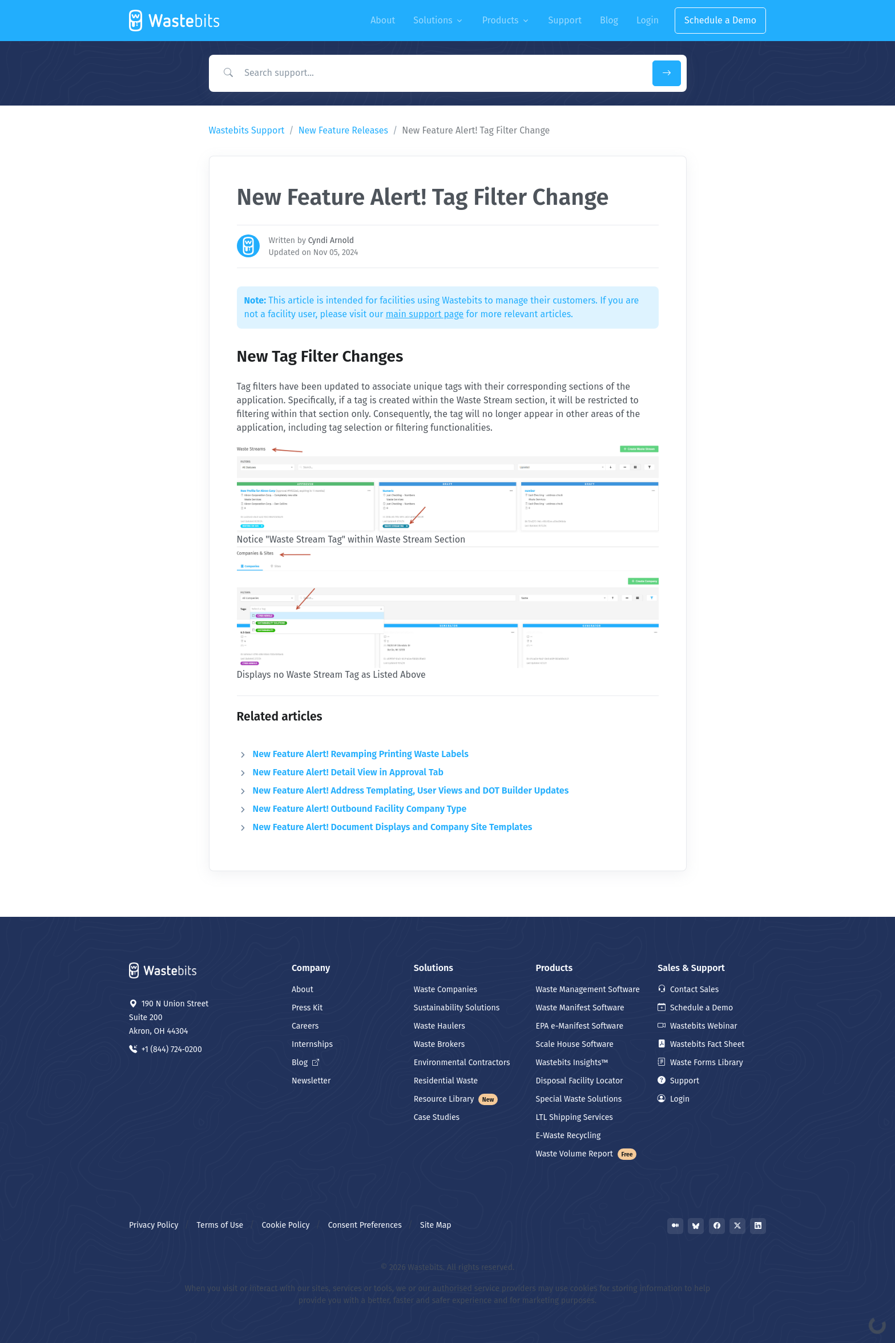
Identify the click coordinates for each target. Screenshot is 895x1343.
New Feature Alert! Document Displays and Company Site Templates (393, 827)
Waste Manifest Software (580, 1008)
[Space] (163, 969)
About (302, 989)
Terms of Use (220, 1225)
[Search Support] (428, 73)
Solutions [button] (433, 20)
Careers (305, 1026)
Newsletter (311, 1081)
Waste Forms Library (700, 1062)
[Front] (175, 20)
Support (678, 1081)
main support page (425, 314)
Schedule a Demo (720, 20)
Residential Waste (446, 1081)
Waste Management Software (588, 989)
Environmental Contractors (462, 1062)
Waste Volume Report (586, 1154)
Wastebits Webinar (697, 1026)
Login (674, 1099)
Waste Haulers (439, 1026)
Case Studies (436, 1117)
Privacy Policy (153, 1225)
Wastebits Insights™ (572, 1062)
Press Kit (307, 1008)
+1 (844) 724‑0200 (165, 1049)
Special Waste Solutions (579, 1099)
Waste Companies (445, 989)
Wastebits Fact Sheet (701, 1044)
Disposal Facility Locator (579, 1081)
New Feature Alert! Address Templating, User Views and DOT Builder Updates (411, 790)
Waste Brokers (439, 1044)
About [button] (382, 20)
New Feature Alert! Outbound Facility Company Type (360, 808)
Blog (305, 1062)
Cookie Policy (286, 1225)
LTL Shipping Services (574, 1117)
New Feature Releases (343, 130)
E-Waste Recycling (568, 1135)
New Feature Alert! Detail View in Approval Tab (348, 772)
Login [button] (647, 20)
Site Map (435, 1225)
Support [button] (565, 20)
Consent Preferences (365, 1225)
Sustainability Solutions (457, 1008)
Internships (312, 1044)
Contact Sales (688, 989)
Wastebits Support (247, 130)
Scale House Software (575, 1044)
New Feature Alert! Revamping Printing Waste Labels (361, 754)
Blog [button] (609, 20)
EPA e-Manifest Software (580, 1026)
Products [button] (500, 20)
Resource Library (456, 1099)
